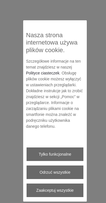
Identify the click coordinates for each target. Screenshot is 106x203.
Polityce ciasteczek (42, 73)
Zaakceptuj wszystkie (54, 190)
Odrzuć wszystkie (55, 172)
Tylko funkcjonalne (55, 154)
